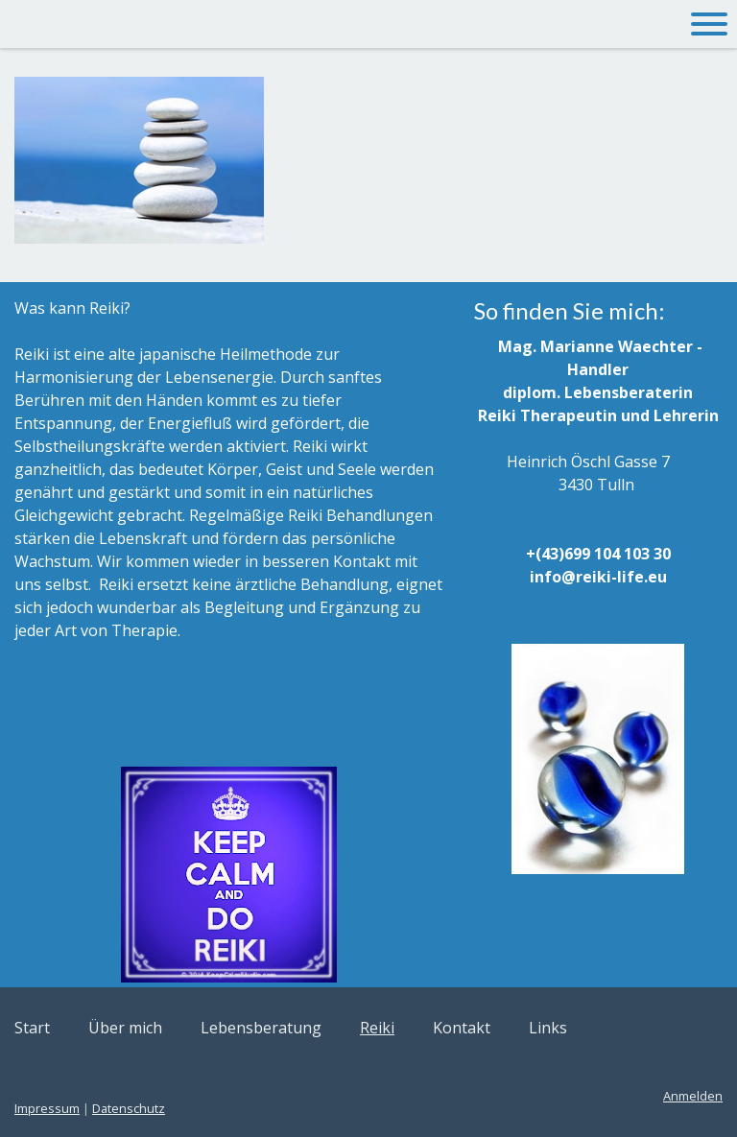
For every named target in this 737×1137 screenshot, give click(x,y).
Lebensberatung (261, 1027)
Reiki (377, 1027)
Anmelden (693, 1095)
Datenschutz (128, 1108)
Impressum (47, 1108)
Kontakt (461, 1027)
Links (548, 1027)
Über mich (125, 1027)
